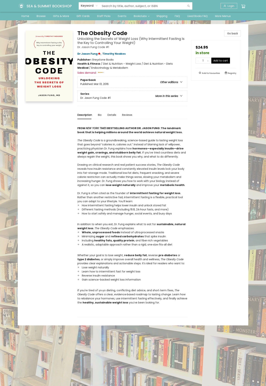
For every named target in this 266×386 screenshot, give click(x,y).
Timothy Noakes (114, 54)
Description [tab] (84, 115)
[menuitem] (25, 16)
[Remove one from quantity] (198, 61)
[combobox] (89, 5)
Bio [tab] (100, 115)
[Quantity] (203, 61)
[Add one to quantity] (208, 61)
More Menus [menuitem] (223, 16)
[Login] (229, 6)
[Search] (188, 6)
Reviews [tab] (127, 115)
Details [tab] (112, 115)
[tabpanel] (132, 219)
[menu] (133, 16)
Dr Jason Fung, (89, 54)
